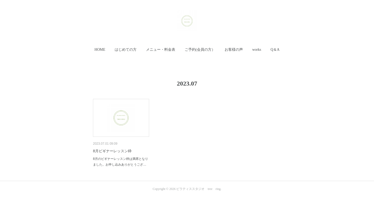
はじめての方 (126, 50)
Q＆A (275, 50)
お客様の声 (234, 50)
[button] (100, 50)
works (256, 50)
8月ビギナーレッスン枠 (112, 151)
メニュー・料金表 (160, 50)
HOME (100, 50)
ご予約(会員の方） (200, 50)
